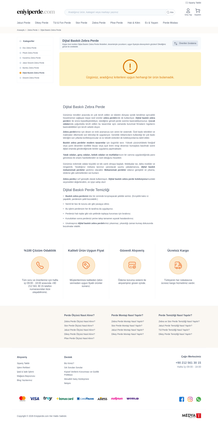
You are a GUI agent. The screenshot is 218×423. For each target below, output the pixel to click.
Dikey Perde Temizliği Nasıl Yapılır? (175, 334)
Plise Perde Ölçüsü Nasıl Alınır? (79, 338)
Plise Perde (116, 22)
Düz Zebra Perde (29, 48)
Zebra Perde (99, 22)
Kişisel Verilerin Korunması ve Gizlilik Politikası (81, 373)
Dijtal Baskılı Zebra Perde (50, 30)
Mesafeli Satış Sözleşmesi (76, 379)
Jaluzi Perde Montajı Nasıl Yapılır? (127, 330)
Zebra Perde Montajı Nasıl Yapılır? (127, 321)
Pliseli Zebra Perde (30, 53)
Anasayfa (21, 30)
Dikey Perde (41, 22)
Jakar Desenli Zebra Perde (33, 63)
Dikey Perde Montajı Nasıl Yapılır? (127, 334)
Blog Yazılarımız (24, 380)
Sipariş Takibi (23, 363)
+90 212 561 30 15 (188, 362)
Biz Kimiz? (69, 363)
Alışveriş (22, 357)
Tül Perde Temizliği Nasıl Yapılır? (174, 330)
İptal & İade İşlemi (25, 372)
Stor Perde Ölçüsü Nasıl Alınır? (79, 325)
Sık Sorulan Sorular (73, 367)
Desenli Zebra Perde (31, 78)
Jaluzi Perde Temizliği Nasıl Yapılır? (175, 325)
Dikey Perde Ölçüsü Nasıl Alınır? (79, 334)
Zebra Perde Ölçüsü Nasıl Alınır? (79, 321)
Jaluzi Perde (23, 22)
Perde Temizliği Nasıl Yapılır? (175, 315)
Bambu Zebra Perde (31, 68)
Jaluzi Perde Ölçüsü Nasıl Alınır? (79, 330)
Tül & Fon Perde (62, 22)
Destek (68, 357)
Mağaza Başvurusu (26, 376)
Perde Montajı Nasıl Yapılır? (127, 315)
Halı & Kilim (134, 22)
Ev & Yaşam (151, 22)
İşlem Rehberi (23, 367)
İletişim (67, 383)
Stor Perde (81, 22)
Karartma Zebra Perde (32, 58)
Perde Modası (170, 22)
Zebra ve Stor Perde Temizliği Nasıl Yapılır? (179, 321)
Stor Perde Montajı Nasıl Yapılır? (126, 325)
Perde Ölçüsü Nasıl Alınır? (79, 315)
